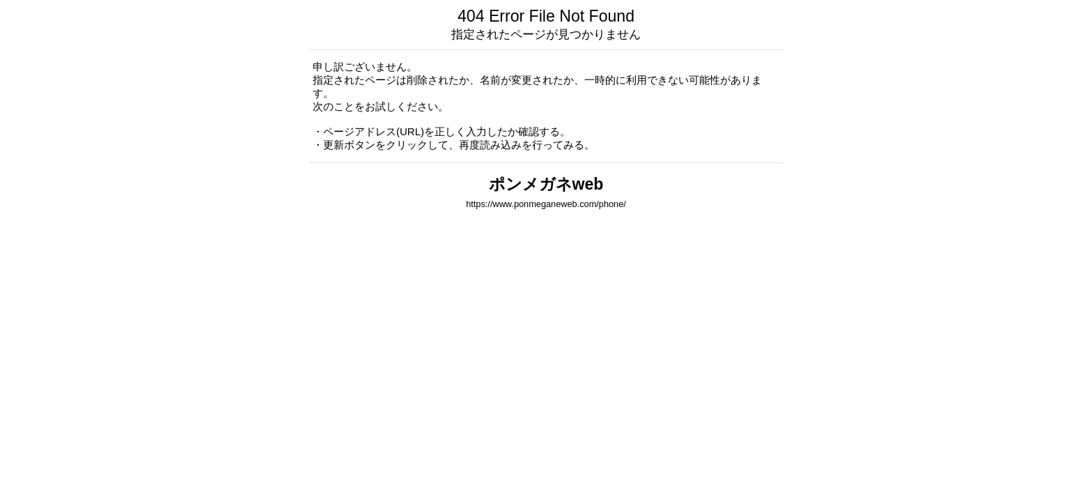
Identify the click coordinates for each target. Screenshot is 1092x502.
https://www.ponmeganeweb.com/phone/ (546, 204)
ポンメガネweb (546, 184)
